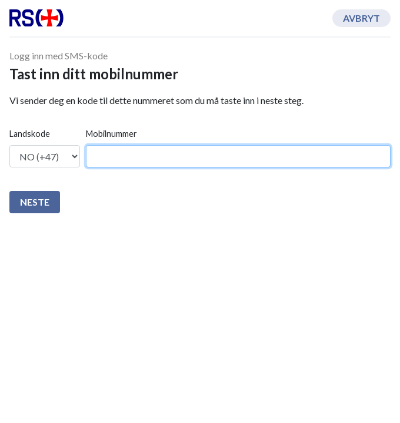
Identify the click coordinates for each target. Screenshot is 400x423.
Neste (34, 201)
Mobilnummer (111, 134)
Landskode (29, 134)
